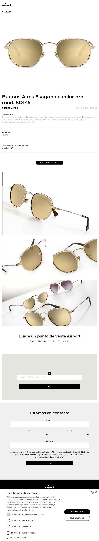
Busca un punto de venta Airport (49, 336)
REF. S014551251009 (86, 108)
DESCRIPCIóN (7, 115)
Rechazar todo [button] (77, 518)
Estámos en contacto (49, 413)
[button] (34, 537)
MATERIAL (6, 133)
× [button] (96, 492)
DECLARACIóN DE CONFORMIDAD (15, 146)
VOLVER (8, 12)
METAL (5, 135)
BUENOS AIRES (10, 108)
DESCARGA (7, 148)
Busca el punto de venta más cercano (49, 341)
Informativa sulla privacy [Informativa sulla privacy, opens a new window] (23, 510)
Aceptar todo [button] (77, 512)
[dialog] (49, 515)
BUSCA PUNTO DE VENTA (49, 162)
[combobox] (92, 492)
